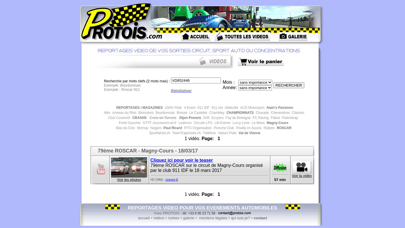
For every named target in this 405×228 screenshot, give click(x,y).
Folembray (289, 118)
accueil (144, 218)
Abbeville (231, 108)
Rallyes (269, 128)
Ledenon (185, 123)
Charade (262, 113)
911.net (217, 108)
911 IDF (203, 108)
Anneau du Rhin (123, 113)
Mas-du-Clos (125, 128)
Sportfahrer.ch (159, 133)
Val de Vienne (249, 133)
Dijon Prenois (189, 118)
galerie (188, 218)
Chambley (216, 113)
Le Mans (258, 123)
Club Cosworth (119, 118)
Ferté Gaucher (130, 123)
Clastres (297, 113)
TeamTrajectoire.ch (186, 133)
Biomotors (146, 113)
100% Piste (173, 108)
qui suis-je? (240, 218)
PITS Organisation (197, 128)
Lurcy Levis (241, 123)
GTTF (147, 123)
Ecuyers (217, 118)
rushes (173, 218)
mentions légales (212, 218)
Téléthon (209, 133)
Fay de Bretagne (238, 118)
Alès (106, 113)
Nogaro (155, 128)
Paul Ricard (172, 128)
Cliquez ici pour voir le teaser (181, 160)
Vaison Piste (227, 133)
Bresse (181, 113)
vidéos (159, 218)
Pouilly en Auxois (248, 128)
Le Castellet (197, 113)
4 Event (189, 108)
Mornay (142, 128)
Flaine (275, 118)
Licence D (172, 179)
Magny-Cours (277, 123)
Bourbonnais (165, 113)
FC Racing (260, 118)
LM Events (222, 123)
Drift (205, 118)
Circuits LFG (203, 123)
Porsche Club (223, 128)
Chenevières (280, 113)
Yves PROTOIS (166, 213)
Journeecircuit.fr (164, 123)
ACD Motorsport (251, 108)
